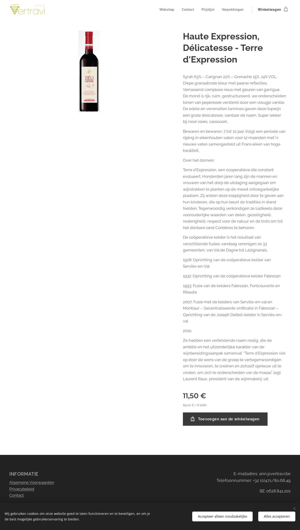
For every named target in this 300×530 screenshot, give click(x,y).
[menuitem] (163, 9)
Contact (16, 495)
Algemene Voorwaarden (31, 482)
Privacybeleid (21, 488)
